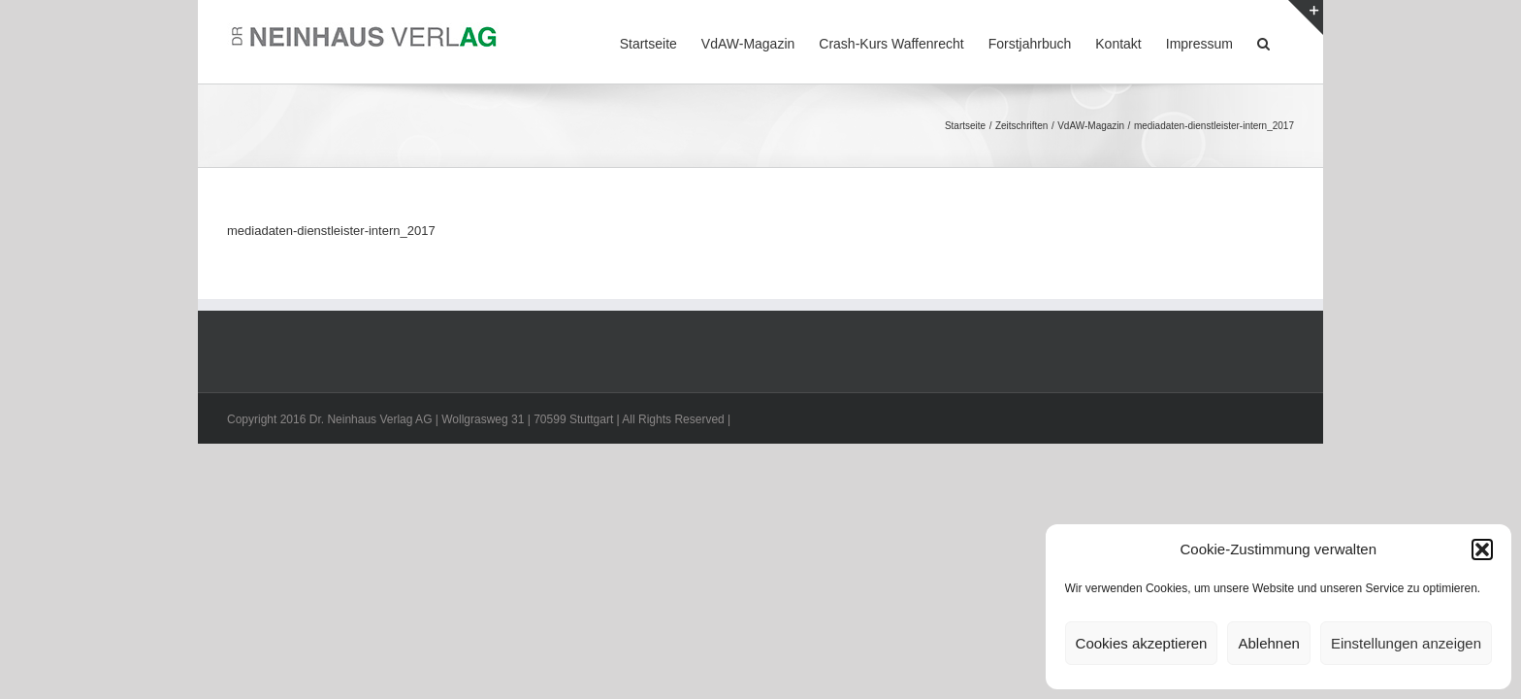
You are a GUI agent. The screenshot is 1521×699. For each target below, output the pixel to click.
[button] (1482, 549)
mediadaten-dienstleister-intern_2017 (331, 230)
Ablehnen (1268, 643)
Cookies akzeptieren (1142, 643)
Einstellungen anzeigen (1406, 643)
